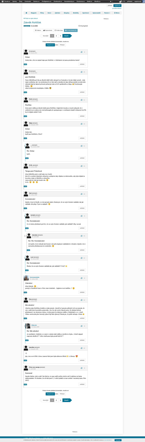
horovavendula (34, 277)
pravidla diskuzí (116, 8)
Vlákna (38, 30)
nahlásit (82, 64)
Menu (116, 13)
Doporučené (47, 30)
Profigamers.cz (46, 1)
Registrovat (50, 45)
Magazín (33, 13)
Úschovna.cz (81, 1)
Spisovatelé (97, 13)
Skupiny (66, 13)
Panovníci (107, 13)
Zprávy (14, 1)
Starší (66, 36)
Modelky (76, 13)
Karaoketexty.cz (69, 1)
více (110, 1)
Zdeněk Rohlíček (32, 22)
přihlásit (129, 1)
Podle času (59, 30)
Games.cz (36, 1)
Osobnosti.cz (58, 1)
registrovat (137, 1)
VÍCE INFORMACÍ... (108, 440)
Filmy (42, 13)
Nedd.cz (89, 1)
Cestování (28, 1)
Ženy (20, 1)
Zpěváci (57, 13)
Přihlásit (62, 45)
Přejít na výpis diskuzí (31, 18)
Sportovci (85, 13)
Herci (49, 13)
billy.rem (34, 325)
